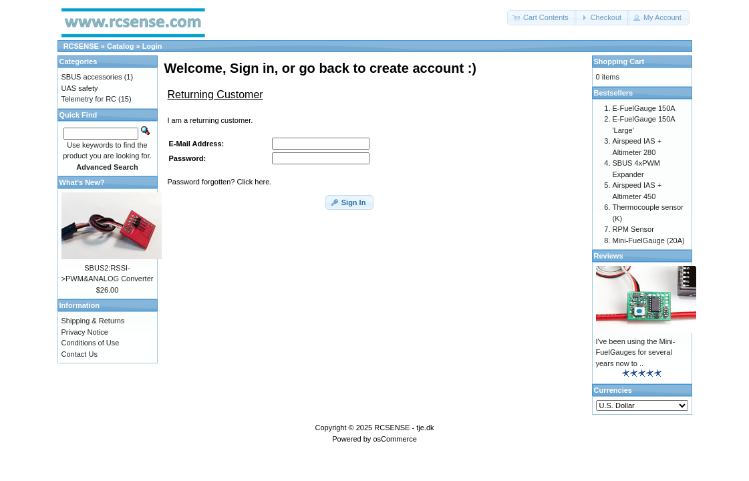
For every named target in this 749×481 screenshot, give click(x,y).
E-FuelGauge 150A (644, 108)
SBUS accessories (91, 77)
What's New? (82, 182)
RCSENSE (81, 46)
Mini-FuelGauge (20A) (649, 240)
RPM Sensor (633, 229)
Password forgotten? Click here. (220, 182)
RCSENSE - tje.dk (404, 428)
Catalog (120, 46)
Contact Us (79, 354)
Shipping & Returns (93, 321)
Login (152, 46)
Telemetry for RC (89, 99)
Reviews (608, 256)
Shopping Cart (619, 61)
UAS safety (79, 88)
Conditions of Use (90, 343)
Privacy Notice (84, 332)
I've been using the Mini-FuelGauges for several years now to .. (636, 352)
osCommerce (394, 439)
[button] (542, 17)
